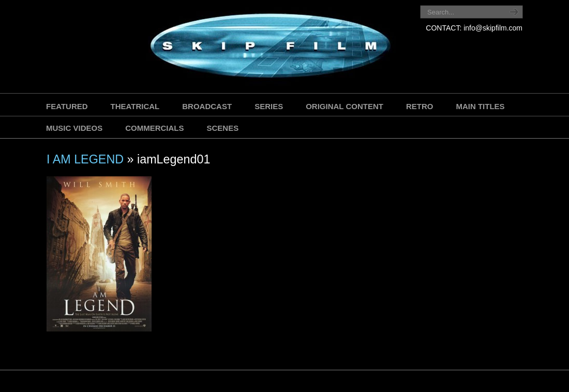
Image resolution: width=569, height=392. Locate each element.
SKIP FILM (224, 48)
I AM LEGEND (85, 159)
